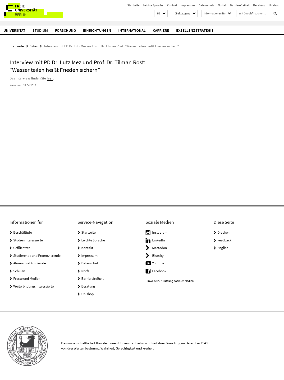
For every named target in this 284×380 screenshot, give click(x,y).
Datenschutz (206, 5)
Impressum (188, 5)
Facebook (159, 271)
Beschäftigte (22, 232)
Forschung (65, 30)
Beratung (259, 5)
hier (50, 78)
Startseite (133, 5)
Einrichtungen (97, 30)
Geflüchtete (21, 247)
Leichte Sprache (153, 5)
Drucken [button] (223, 232)
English (222, 247)
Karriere (161, 30)
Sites (33, 46)
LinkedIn (158, 240)
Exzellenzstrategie (195, 30)
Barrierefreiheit (240, 5)
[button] (161, 13)
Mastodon (159, 247)
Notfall (222, 5)
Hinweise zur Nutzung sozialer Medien (170, 281)
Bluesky (158, 255)
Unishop (274, 5)
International (132, 30)
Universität (14, 30)
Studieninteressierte (28, 240)
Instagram (159, 232)
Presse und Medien (26, 278)
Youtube (158, 263)
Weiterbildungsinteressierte (33, 286)
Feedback (224, 240)
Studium (40, 30)
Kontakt (172, 5)
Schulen (19, 271)
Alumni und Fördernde (29, 263)
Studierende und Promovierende (36, 255)
